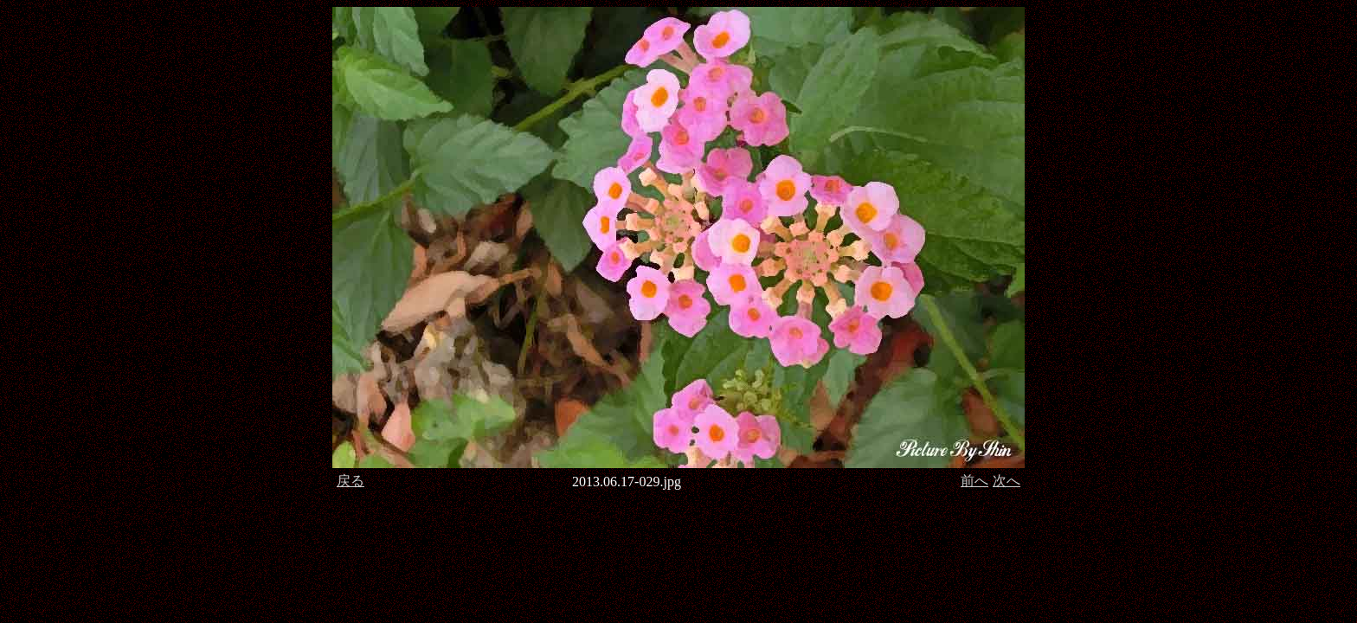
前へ (974, 480)
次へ (1006, 480)
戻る (350, 480)
